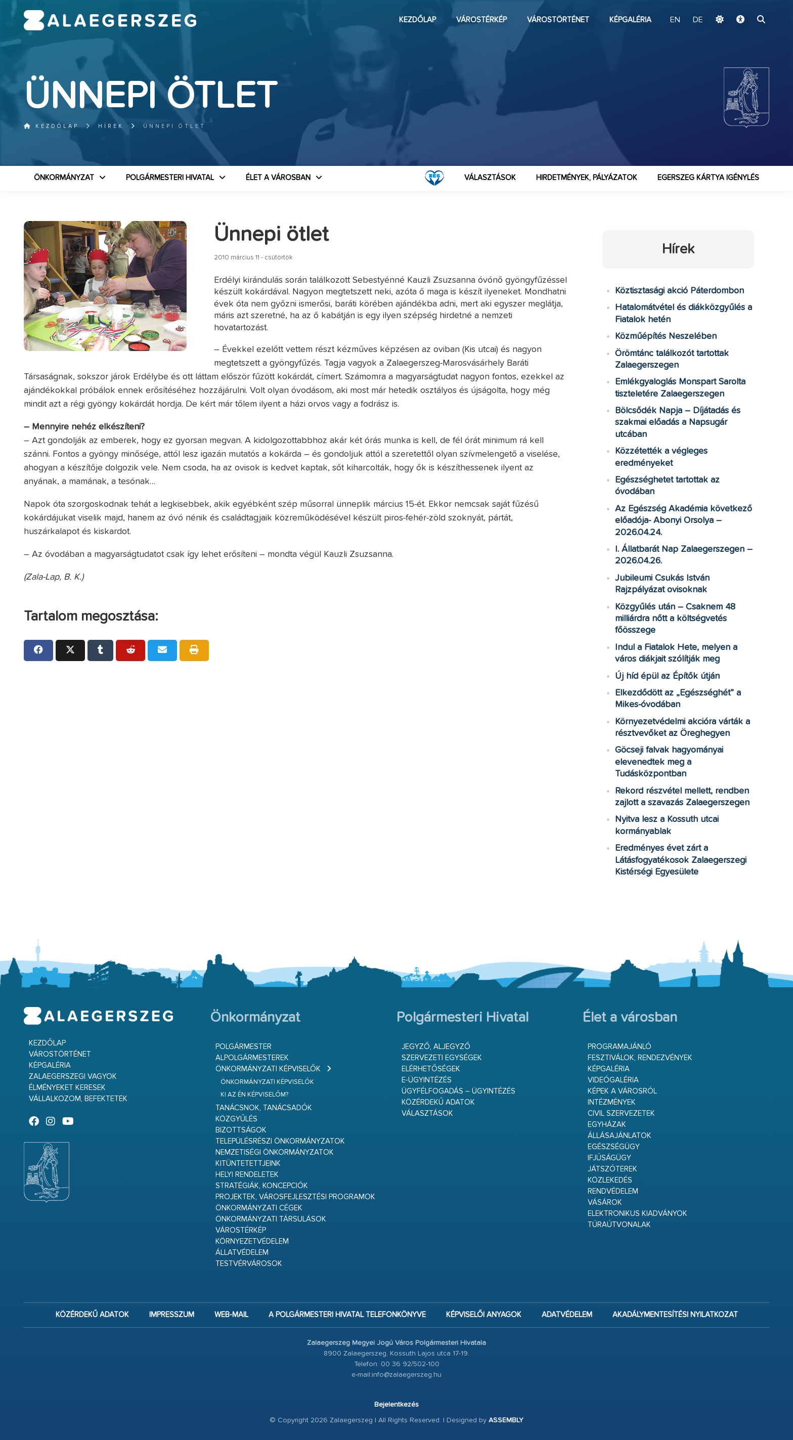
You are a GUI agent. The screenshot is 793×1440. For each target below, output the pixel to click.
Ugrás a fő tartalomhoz (744, 4)
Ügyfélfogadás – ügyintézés (458, 1091)
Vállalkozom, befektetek (78, 1099)
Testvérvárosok (248, 1264)
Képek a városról (622, 1091)
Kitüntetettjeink (248, 1163)
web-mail (231, 1315)
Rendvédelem (613, 1191)
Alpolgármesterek (252, 1058)
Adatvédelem (567, 1315)
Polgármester (243, 1047)
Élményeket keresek (67, 1088)
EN (675, 20)
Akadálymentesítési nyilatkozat (675, 1315)
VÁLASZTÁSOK (490, 178)
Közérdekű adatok (438, 1102)
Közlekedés (610, 1180)
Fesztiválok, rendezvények (640, 1058)
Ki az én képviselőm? (254, 1095)
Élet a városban (278, 178)
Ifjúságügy (609, 1158)
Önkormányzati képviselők (268, 1069)
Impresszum (171, 1315)
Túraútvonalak (619, 1225)
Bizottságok (241, 1130)
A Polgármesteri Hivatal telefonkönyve (347, 1315)
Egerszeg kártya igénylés (708, 178)
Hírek (111, 126)
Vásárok (605, 1202)
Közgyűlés (236, 1119)
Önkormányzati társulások (270, 1219)
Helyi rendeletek (247, 1175)
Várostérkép (481, 20)
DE (698, 20)
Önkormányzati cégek (258, 1208)
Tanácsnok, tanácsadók (263, 1108)
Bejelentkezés (396, 1404)
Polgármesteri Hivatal (170, 178)
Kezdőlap (417, 20)
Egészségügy (614, 1147)
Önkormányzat (64, 178)
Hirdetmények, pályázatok (586, 178)
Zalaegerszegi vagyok (73, 1076)
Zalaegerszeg (110, 20)
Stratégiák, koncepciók (261, 1186)
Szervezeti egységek (442, 1058)
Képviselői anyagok (483, 1315)
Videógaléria (613, 1080)
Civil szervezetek (621, 1113)
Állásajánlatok (619, 1136)
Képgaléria (630, 20)
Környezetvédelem (252, 1241)
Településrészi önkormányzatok (280, 1141)
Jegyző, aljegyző (436, 1047)
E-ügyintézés (427, 1080)
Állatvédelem (242, 1252)
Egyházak (607, 1124)
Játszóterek (612, 1169)
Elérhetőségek (431, 1069)
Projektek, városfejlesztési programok (295, 1197)
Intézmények (612, 1102)
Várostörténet (558, 20)
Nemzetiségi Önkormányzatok (274, 1152)
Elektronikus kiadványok (637, 1213)
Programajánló (619, 1047)
